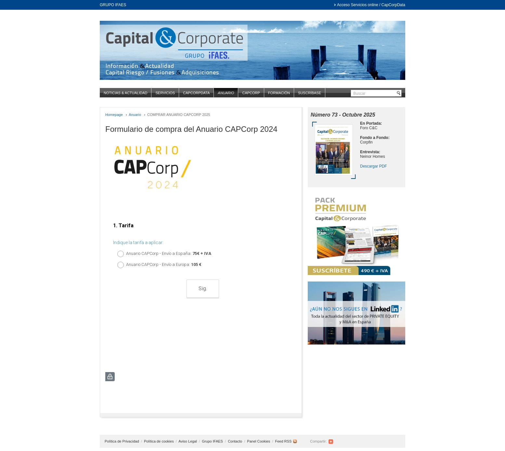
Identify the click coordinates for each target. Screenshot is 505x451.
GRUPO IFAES (113, 5)
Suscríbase (309, 93)
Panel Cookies (258, 441)
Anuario (226, 93)
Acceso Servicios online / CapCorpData (371, 5)
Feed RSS (283, 441)
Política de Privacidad (122, 441)
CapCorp (251, 93)
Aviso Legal (188, 441)
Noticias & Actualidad (125, 93)
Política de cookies (159, 441)
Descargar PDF (373, 166)
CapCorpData (196, 93)
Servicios (165, 93)
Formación (279, 93)
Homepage (114, 115)
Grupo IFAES (213, 441)
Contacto (235, 441)
